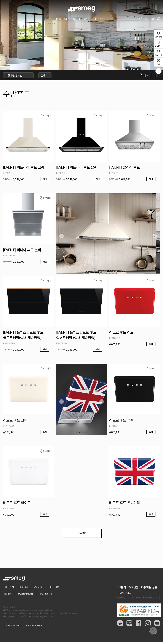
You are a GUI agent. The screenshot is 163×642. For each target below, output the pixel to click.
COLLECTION (80, 18)
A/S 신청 (133, 587)
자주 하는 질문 (149, 587)
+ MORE (81, 533)
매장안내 (23, 587)
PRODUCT (61, 18)
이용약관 (7, 593)
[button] (61, 235)
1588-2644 (124, 593)
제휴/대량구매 (45, 593)
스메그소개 (8, 587)
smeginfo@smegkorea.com (40, 616)
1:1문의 (121, 587)
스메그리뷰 (53, 587)
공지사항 (38, 587)
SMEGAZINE (100, 18)
